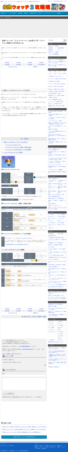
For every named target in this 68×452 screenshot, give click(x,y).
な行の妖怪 (7, 64)
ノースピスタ (51, 323)
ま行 (59, 73)
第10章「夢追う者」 (52, 203)
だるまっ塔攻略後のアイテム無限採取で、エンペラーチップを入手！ (57, 315)
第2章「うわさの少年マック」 (52, 184)
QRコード (41, 13)
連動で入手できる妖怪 (52, 129)
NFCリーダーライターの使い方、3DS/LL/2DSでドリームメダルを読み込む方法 (57, 135)
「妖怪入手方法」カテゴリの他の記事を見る (24, 436)
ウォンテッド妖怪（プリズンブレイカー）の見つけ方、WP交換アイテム (57, 149)
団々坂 (59, 329)
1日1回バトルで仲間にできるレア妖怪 (55, 89)
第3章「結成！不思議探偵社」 (62, 187)
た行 (64, 71)
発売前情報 (44, 448)
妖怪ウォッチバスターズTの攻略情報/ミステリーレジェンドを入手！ (57, 62)
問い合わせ (11, 445)
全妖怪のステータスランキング (56, 76)
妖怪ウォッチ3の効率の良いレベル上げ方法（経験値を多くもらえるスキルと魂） (57, 123)
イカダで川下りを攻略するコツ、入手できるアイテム (57, 253)
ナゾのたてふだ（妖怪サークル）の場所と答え (57, 240)
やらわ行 (64, 73)
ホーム (51, 1)
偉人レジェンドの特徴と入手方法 (55, 103)
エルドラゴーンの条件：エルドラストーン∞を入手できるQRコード (57, 359)
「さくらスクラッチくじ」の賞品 (55, 120)
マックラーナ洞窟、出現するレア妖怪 (55, 255)
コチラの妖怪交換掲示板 (23, 346)
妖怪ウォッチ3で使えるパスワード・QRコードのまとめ (57, 293)
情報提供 (39, 316)
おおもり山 (60, 327)
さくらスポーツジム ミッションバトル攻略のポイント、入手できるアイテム (57, 282)
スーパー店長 (51, 214)
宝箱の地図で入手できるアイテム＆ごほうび (57, 257)
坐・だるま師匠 (61, 222)
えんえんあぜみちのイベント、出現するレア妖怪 (57, 272)
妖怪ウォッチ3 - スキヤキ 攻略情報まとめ (56, 59)
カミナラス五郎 (51, 222)
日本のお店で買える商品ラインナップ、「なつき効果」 (57, 115)
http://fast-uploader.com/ (27, 349)
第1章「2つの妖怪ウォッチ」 (54, 178)
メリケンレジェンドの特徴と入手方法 (55, 101)
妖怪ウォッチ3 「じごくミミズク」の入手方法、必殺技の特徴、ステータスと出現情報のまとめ (21, 432)
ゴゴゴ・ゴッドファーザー (52, 225)
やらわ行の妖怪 (41, 64)
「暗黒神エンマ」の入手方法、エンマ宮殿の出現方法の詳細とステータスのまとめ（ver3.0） (57, 355)
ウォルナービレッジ (52, 331)
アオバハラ (60, 323)
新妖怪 (44, 316)
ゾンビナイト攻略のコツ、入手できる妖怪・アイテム (57, 249)
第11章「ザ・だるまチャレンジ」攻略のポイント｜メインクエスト (57, 348)
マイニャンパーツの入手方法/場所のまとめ (56, 284)
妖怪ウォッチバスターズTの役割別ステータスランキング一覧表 (57, 65)
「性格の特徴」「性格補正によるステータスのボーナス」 (57, 142)
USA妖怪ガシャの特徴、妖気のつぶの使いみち (57, 155)
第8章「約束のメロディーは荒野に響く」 (56, 198)
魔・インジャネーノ (52, 218)
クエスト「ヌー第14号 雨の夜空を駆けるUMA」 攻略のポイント (57, 352)
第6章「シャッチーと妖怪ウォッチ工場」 (56, 194)
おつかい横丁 (60, 333)
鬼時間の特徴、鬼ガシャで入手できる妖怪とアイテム (57, 167)
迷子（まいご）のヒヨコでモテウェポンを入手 (57, 262)
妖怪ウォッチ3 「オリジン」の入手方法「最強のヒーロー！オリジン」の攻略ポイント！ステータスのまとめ (24, 429)
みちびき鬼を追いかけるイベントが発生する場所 (57, 269)
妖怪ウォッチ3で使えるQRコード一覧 (55, 295)
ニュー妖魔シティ (51, 339)
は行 (55, 73)
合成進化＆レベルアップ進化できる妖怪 (56, 95)
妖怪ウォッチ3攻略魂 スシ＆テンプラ (12, 450)
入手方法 (34, 316)
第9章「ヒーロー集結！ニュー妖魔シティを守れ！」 (57, 201)
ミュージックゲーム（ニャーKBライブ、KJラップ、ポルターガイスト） (57, 279)
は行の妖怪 (18, 64)
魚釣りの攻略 (60, 233)
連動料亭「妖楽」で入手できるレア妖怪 (56, 105)
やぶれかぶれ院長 (61, 216)
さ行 (59, 71)
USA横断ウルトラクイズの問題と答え (55, 242)
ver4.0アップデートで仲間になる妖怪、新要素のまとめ (57, 363)
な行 (50, 73)
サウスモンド (51, 321)
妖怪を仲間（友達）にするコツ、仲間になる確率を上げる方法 (57, 139)
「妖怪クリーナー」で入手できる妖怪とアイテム (57, 276)
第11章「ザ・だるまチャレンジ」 (55, 205)
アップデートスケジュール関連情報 (55, 169)
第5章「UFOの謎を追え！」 (52, 192)
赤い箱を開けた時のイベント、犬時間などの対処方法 (57, 152)
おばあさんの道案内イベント (54, 266)
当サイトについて (4, 445)
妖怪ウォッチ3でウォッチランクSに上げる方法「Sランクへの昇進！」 (57, 208)
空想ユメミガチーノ (62, 224)
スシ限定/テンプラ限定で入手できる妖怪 (56, 91)
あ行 (50, 71)
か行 (55, 71)
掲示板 (58, 13)
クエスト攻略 (12, 13)
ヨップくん (50, 220)
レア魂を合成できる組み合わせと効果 (55, 237)
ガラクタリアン (51, 216)
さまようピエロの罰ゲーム (53, 259)
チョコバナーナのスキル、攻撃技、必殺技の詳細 (18, 147)
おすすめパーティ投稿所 (53, 45)
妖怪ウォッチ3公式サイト (55, 366)
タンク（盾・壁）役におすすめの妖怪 (57, 83)
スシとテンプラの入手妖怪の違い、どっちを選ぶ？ (57, 127)
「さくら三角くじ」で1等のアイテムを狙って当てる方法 (57, 118)
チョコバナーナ (25, 238)
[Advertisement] (34, 28)
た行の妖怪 (41, 62)
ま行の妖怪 (30, 64)
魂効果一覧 (35, 66)
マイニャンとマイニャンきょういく (55, 164)
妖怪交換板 (50, 47)
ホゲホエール (51, 227)
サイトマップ (64, 1)
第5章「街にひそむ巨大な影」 (62, 192)
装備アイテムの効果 (52, 306)
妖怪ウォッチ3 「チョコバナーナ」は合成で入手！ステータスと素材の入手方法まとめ (20, 1)
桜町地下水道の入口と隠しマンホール (55, 341)
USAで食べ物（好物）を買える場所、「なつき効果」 (57, 112)
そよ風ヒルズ (60, 321)
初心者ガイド (4, 13)
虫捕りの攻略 (51, 233)
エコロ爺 (31, 108)
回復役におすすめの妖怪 (55, 81)
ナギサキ (59, 337)
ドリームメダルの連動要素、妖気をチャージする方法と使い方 (57, 132)
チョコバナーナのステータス (13, 145)
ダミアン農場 (51, 327)
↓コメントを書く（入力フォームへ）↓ (11, 353)
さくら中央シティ (61, 331)
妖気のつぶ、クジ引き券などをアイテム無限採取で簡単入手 (57, 312)
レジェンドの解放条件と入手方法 (55, 99)
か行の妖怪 (18, 62)
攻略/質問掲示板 (61, 47)
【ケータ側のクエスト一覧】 (52, 181)
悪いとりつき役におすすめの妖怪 (56, 86)
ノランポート (51, 329)
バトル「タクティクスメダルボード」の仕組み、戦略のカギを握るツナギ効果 (57, 159)
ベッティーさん (61, 218)
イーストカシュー (51, 325)
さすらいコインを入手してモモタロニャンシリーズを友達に (57, 309)
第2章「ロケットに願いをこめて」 (62, 184)
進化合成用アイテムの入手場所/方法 (55, 304)
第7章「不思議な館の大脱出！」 (54, 196)
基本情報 (36, 446)
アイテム (48, 13)
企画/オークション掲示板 (53, 52)
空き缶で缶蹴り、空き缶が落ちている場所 (56, 264)
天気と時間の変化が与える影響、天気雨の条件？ (57, 172)
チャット (59, 49)
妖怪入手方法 (33, 13)
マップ (53, 13)
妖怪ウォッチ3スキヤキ (39, 445)
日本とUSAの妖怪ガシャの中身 (54, 93)
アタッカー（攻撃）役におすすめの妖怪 (58, 78)
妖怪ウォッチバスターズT (50, 445)
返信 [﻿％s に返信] (45, 365)
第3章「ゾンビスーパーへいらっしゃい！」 (52, 188)
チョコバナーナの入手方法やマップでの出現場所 (18, 149)
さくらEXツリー (61, 335)
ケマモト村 (60, 339)
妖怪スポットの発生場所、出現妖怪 (55, 244)
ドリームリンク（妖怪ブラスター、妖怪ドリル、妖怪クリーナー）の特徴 (57, 162)
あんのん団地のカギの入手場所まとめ (55, 286)
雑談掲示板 (50, 49)
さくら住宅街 (60, 325)
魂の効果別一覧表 (51, 235)
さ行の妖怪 (30, 62)
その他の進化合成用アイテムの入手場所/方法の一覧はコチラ (17, 244)
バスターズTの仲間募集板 (53, 54)
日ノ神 (59, 220)
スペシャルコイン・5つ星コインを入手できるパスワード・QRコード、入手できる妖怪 (57, 298)
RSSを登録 (57, 1)
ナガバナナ (24, 97)
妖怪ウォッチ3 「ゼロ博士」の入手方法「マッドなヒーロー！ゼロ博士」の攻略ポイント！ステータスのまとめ (25, 426)
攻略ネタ (26, 13)
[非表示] (26, 138)
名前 (3, 373)
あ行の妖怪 (7, 62)
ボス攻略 (20, 13)
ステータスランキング (12, 66)
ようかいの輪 (51, 246)
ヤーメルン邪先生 (61, 214)
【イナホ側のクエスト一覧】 (62, 181)
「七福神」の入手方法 (52, 97)
